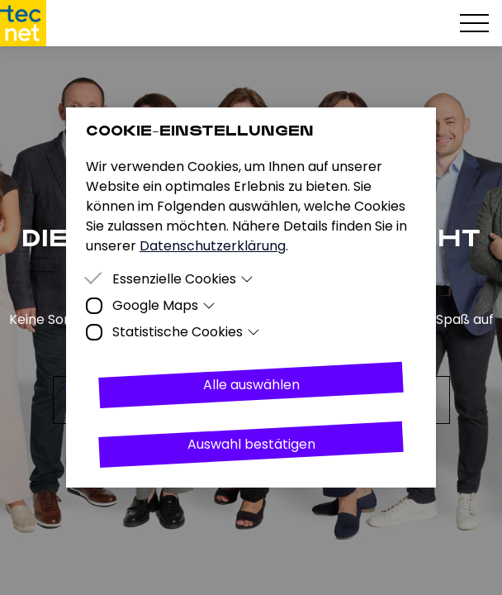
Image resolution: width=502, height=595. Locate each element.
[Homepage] (23, 23)
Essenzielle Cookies (182, 278)
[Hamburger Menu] (474, 23)
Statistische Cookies (186, 331)
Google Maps (163, 305)
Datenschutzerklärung (213, 245)
